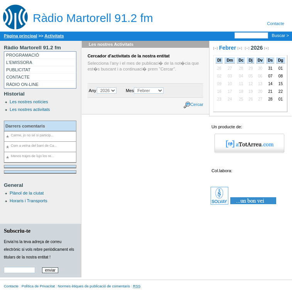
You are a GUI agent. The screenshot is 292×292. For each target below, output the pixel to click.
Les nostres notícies (29, 101)
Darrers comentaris (25, 126)
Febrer (227, 48)
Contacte (275, 23)
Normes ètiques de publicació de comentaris (94, 286)
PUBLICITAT (18, 69)
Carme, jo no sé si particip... (32, 135)
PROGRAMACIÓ (22, 55)
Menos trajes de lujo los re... (32, 156)
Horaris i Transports (28, 200)
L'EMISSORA (19, 62)
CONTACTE (18, 77)
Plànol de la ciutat (27, 193)
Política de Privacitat (38, 286)
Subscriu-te (17, 231)
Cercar (196, 104)
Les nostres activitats (30, 109)
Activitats (54, 36)
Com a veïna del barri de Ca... (34, 146)
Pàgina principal (20, 36)
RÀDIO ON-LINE (22, 84)
